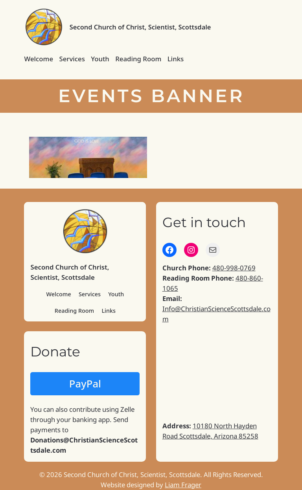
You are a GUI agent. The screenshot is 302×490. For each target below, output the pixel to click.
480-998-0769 (234, 267)
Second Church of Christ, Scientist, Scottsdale (140, 26)
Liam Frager (183, 484)
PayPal (85, 384)
